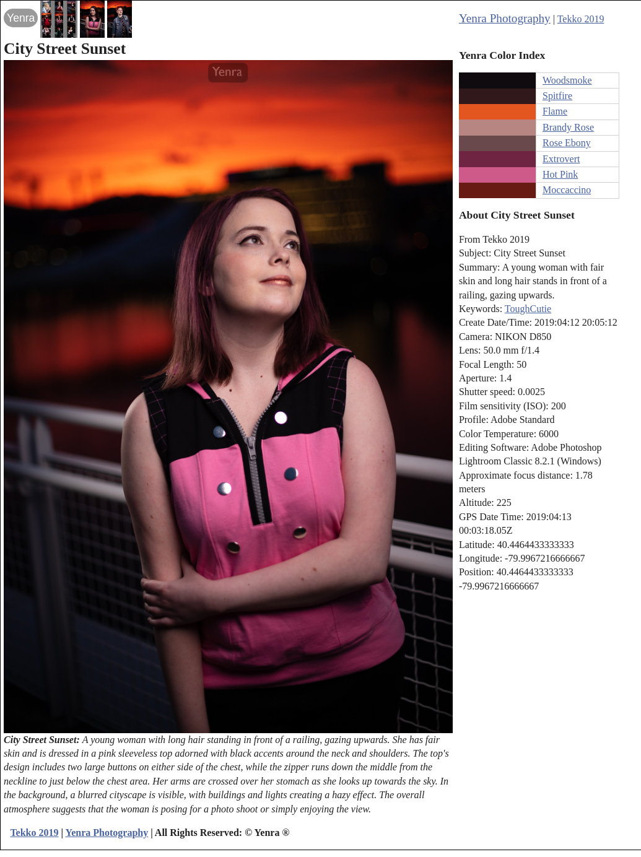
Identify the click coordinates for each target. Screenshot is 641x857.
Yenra (21, 18)
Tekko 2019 (580, 19)
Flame (555, 111)
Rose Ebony (567, 142)
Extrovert (561, 159)
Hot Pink (560, 174)
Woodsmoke (567, 80)
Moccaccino (567, 190)
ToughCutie (528, 308)
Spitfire (557, 95)
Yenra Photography (505, 18)
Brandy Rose (568, 127)
